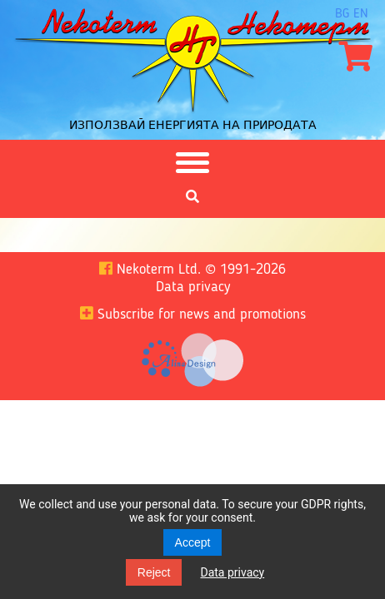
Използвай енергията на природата (193, 124)
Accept (193, 542)
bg (342, 14)
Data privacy (232, 572)
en (360, 14)
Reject (154, 572)
